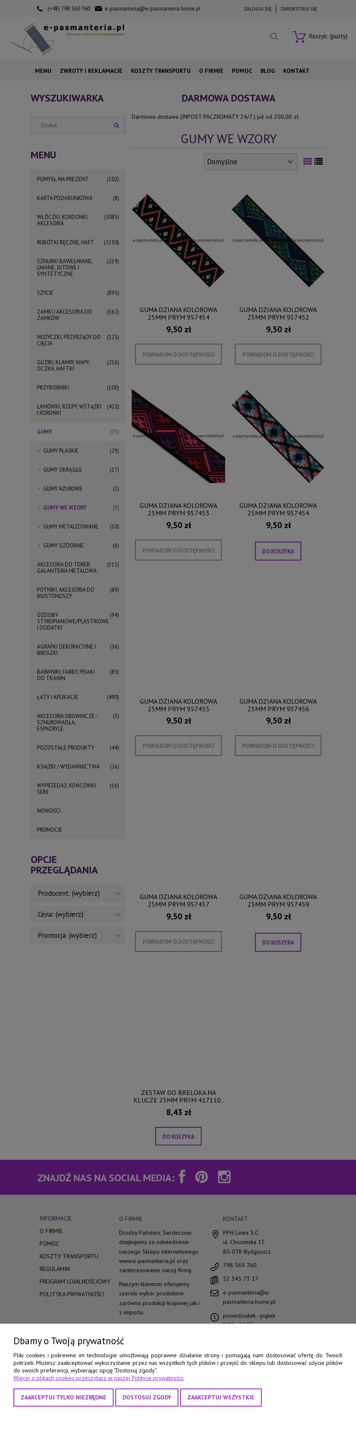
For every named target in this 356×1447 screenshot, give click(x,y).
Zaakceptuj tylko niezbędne (63, 1397)
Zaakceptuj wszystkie (221, 1397)
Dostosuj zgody (146, 1397)
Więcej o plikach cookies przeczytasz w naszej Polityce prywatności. (98, 1378)
